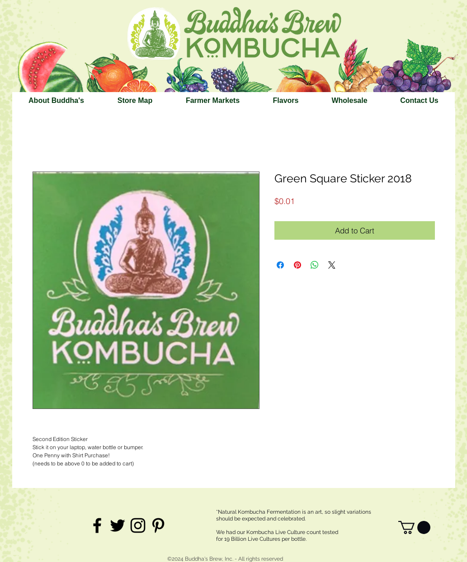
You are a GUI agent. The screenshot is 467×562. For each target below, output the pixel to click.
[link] (414, 527)
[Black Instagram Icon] (138, 525)
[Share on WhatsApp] (314, 265)
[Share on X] (331, 265)
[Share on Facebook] (280, 265)
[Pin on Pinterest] (297, 265)
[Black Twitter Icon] (117, 525)
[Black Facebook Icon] (97, 525)
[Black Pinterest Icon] (158, 525)
